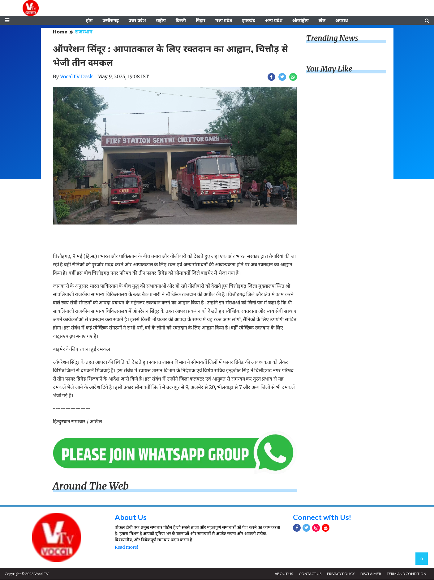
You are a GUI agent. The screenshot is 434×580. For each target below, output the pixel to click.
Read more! (126, 548)
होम (89, 20)
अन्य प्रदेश (273, 20)
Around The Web (91, 487)
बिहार (200, 20)
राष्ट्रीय (161, 20)
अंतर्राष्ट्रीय (300, 20)
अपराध (341, 20)
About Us (131, 517)
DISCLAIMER (370, 574)
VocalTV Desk (76, 77)
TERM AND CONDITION (406, 574)
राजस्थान (83, 32)
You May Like (329, 69)
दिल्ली (181, 20)
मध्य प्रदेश (223, 20)
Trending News (332, 39)
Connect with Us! (322, 517)
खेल (322, 20)
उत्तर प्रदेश (137, 20)
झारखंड (248, 20)
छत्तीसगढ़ (110, 20)
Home (60, 32)
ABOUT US (283, 574)
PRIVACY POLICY (340, 574)
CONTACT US (309, 574)
